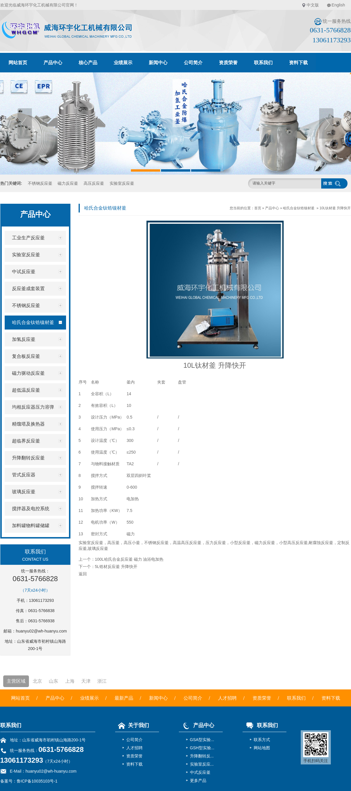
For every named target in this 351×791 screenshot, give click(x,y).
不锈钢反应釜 (40, 183)
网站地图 (262, 747)
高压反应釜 (94, 183)
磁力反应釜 (68, 183)
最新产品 (124, 698)
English (338, 5)
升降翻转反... (202, 756)
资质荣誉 (228, 62)
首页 (257, 208)
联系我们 (263, 62)
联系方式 (262, 739)
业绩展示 (123, 62)
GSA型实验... (202, 739)
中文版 (313, 5)
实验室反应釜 (122, 183)
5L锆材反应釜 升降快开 (116, 566)
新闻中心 (158, 62)
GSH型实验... (202, 747)
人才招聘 (227, 698)
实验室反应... (202, 764)
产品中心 (53, 62)
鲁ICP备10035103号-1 (37, 781)
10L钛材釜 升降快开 (335, 208)
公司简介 (193, 62)
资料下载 (298, 62)
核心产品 (88, 62)
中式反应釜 (200, 772)
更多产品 (198, 780)
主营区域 (16, 681)
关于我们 (132, 725)
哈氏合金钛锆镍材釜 (298, 208)
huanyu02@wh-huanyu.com (41, 631)
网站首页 (17, 62)
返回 (83, 574)
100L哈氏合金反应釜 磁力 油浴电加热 (129, 559)
